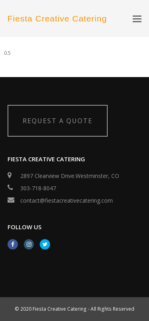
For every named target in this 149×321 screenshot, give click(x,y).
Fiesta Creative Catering (57, 18)
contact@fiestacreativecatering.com (66, 200)
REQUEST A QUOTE (58, 120)
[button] (137, 18)
